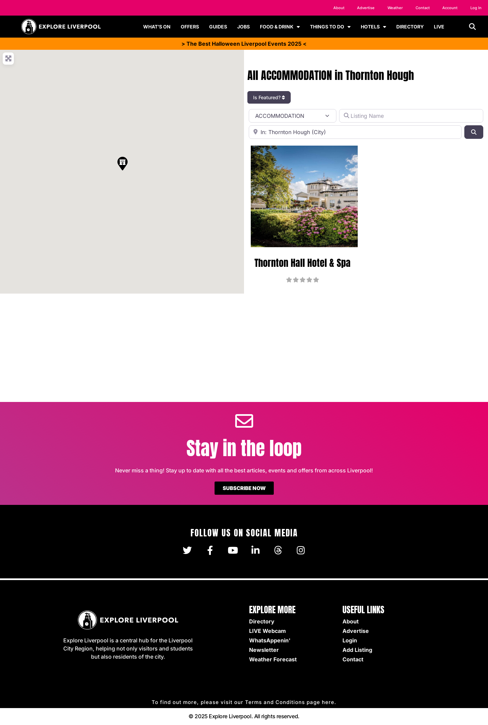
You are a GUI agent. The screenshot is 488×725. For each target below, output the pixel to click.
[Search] (473, 132)
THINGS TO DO (330, 27)
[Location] (355, 132)
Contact (421, 7)
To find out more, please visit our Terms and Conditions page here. (244, 702)
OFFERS (190, 26)
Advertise (363, 7)
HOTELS (373, 27)
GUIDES (218, 26)
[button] (472, 27)
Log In (475, 7)
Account (449, 7)
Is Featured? (269, 97)
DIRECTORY (410, 26)
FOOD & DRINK (280, 27)
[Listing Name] (411, 116)
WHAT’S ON (157, 26)
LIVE (439, 26)
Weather (392, 7)
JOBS (243, 26)
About (335, 7)
